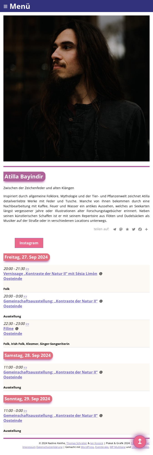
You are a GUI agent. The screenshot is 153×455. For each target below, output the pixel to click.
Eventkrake (101, 447)
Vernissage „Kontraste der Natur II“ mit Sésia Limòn (50, 273)
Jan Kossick (96, 443)
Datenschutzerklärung (49, 447)
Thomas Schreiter (76, 443)
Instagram (29, 242)
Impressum (29, 447)
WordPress (87, 447)
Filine (8, 328)
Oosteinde (12, 278)
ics (27, 269)
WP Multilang (117, 447)
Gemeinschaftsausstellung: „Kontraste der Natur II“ (50, 301)
